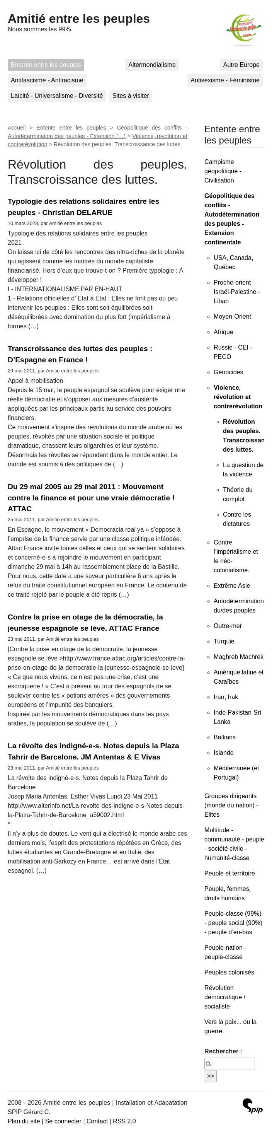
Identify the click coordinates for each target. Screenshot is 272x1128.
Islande (224, 752)
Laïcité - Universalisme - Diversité (57, 95)
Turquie (224, 641)
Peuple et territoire (229, 873)
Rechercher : (223, 1051)
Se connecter (63, 1121)
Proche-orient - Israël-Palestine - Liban (237, 291)
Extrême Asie (232, 585)
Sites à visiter (130, 95)
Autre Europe (241, 64)
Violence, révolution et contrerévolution (238, 397)
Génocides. (229, 372)
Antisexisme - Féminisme (225, 80)
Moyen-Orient (232, 316)
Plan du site (24, 1121)
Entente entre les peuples (46, 64)
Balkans (225, 737)
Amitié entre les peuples (79, 19)
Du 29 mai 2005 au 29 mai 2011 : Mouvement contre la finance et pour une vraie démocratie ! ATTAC (91, 498)
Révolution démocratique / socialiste (224, 997)
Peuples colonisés (229, 972)
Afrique (223, 332)
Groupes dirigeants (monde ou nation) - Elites (231, 805)
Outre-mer (228, 626)
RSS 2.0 (124, 1121)
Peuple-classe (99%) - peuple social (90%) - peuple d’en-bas (233, 922)
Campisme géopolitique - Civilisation (222, 171)
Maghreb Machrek (239, 657)
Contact (97, 1121)
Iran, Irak (226, 697)
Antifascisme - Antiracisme (47, 80)
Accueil (17, 128)
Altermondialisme (152, 64)
